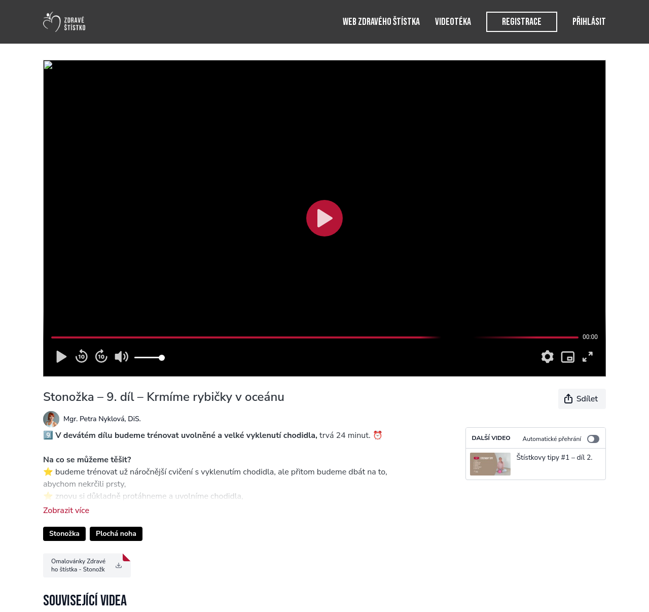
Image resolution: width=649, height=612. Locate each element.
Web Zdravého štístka (381, 22)
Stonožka (64, 533)
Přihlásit (589, 22)
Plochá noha (116, 533)
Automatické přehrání (561, 439)
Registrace (522, 22)
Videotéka (453, 22)
